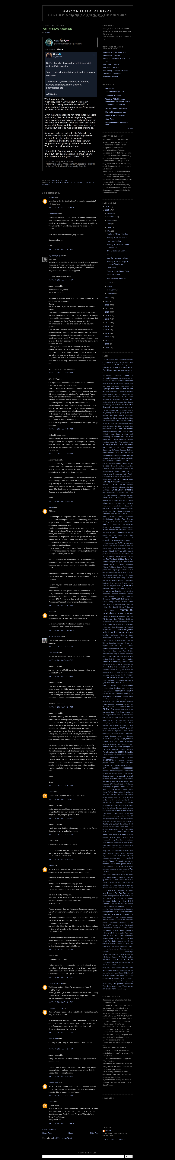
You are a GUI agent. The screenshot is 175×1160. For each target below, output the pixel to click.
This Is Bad (129, 888)
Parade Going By (109, 739)
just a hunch (107, 656)
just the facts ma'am (118, 659)
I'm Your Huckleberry (119, 622)
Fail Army (126, 543)
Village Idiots (118, 930)
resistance (107, 781)
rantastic (106, 773)
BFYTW (129, 415)
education (122, 530)
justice (130, 659)
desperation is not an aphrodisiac (115, 508)
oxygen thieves (109, 736)
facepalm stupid (112, 543)
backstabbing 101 (108, 405)
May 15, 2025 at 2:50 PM (61, 818)
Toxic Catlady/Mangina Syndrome (121, 909)
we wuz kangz (108, 949)
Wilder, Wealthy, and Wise (116, 108)
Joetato (130, 651)
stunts (117, 853)
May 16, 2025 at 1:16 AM (61, 950)
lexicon (112, 669)
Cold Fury (109, 119)
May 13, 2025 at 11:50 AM (61, 208)
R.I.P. (104, 768)
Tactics (105, 861)
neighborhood (111, 715)
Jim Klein (112, 651)
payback (126, 739)
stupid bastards (127, 853)
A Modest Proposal (122, 365)
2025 (107, 210)
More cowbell (116, 707)
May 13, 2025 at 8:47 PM (61, 280)
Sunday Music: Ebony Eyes (118, 271)
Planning (130, 749)
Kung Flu (112, 667)
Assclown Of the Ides (116, 394)
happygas (106, 588)
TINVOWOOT (125, 896)
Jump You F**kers (119, 653)
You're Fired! (107, 983)
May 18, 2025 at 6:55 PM (61, 1076)
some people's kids (125, 837)
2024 (107, 298)
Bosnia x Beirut (112, 431)
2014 (107, 333)
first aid (122, 551)
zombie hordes (111, 989)
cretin (130, 498)
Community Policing (122, 490)
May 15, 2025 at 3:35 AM (61, 676)
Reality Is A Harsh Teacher (117, 234)
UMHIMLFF (107, 925)
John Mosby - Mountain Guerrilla (115, 70)
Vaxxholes (107, 930)
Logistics (116, 680)
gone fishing (121, 577)
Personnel (115, 749)
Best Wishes (119, 415)
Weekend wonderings (118, 951)
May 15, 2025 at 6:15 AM (61, 707)
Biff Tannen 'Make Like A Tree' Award (116, 421)
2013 (107, 337)
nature (131, 709)
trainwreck (112, 912)
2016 (107, 326)
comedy (117, 479)
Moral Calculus (107, 707)
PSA (112, 762)
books (105, 431)
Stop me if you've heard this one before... (118, 848)
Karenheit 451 (107, 664)
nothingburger (107, 723)
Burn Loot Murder (108, 442)
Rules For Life (108, 789)
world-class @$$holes (119, 975)
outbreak (129, 733)
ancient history (118, 383)
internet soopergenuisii (116, 640)
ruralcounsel (53, 1083)
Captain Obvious (109, 455)
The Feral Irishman (113, 95)
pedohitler (106, 744)
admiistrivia (129, 373)
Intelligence (114, 635)
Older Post (94, 1133)
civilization (118, 468)
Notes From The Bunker (115, 115)
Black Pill (125, 423)
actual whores (116, 373)
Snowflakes (124, 824)
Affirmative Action (124, 378)
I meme (111, 610)
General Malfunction (115, 572)
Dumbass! (129, 527)
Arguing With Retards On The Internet (66, 182)
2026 (107, 206)
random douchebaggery (112, 771)
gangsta (114, 570)
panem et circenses (125, 736)
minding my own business (113, 693)
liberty (118, 670)
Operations (106, 733)
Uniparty (117, 927)
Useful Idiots (128, 927)
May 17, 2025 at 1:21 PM (61, 1002)
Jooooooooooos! (108, 653)
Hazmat (115, 593)
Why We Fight (127, 967)
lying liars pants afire (111, 683)
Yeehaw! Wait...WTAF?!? (116, 278)
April (109, 283)
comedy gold (127, 479)
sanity (131, 789)
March (110, 286)
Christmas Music (108, 468)
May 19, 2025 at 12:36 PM (61, 1123)
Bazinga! (109, 413)
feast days (117, 548)
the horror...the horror (115, 872)
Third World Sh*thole (116, 888)
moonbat (119, 704)
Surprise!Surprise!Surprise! (111, 858)
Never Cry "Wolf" (122, 715)
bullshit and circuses (110, 439)
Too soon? (129, 904)
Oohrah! (129, 728)
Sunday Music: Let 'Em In (117, 237)
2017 (107, 323)
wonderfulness (122, 970)
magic (113, 685)
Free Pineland (127, 562)
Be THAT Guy (116, 413)
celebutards (128, 455)
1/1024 (120, 359)
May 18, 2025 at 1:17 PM (61, 1049)
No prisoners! (120, 720)
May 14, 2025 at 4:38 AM (61, 454)
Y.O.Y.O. (130, 978)
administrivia (107, 375)
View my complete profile (114, 1139)
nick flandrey (54, 214)
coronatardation (111, 495)
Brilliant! (105, 434)
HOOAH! (117, 602)
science (124, 795)
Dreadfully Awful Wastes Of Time (113, 522)
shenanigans (111, 808)
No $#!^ (111, 720)
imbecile (120, 624)
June (109, 227)
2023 (107, 301)
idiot (109, 624)
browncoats (115, 437)
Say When (124, 792)
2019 (107, 315)
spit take (114, 842)
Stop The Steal (108, 850)
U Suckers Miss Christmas (124, 920)
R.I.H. (131, 765)
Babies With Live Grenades (113, 402)
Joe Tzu (122, 651)
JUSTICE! (106, 661)
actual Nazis (117, 370)
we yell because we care (123, 949)
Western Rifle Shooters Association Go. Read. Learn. (117, 100)
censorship (106, 458)
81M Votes (115, 362)
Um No (130, 922)
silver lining (106, 821)
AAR (116, 367)
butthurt (112, 447)
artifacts (108, 391)
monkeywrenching (109, 704)
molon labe (115, 701)
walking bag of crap (125, 941)
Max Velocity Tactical (111, 67)
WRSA (47, 33)
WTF (124, 978)
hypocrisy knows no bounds (123, 604)
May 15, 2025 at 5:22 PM (61, 835)
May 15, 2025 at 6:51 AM (61, 786)
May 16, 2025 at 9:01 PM (61, 977)
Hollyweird (106, 599)
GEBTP (130, 570)
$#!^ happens (113, 359)
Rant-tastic (128, 771)
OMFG (122, 728)
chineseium (129, 466)
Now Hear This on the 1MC (121, 723)
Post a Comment (49, 1129)
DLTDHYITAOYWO (118, 514)
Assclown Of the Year (123, 397)
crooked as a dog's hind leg (114, 500)
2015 (107, 330)
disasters (106, 514)
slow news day (127, 821)
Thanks (112, 864)
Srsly (125, 842)
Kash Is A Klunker (114, 241)
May (109, 231)
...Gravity (106, 359)
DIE (110, 511)
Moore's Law (128, 704)
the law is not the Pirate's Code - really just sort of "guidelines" (118, 877)
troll (131, 914)
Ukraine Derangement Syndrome (114, 922)
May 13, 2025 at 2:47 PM (61, 249)
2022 (107, 305)
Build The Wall (126, 437)
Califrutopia (115, 450)
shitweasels (121, 810)
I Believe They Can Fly (110, 607)
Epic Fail (121, 538)
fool (104, 559)
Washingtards (123, 946)
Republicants (128, 778)
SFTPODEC (106, 805)
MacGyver (123, 683)
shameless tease (122, 805)
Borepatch (109, 88)
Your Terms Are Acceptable (117, 258)
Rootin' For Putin (126, 787)
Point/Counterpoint (110, 752)
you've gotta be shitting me (122, 983)
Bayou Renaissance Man (115, 112)
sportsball (120, 842)
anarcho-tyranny (108, 383)
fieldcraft (111, 551)
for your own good (116, 562)
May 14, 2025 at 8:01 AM (61, 605)
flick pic (105, 556)
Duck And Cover (119, 524)
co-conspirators (125, 476)
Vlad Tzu (106, 936)
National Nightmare (121, 709)
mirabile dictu (127, 696)
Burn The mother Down (124, 442)
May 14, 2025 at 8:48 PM (61, 660)
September (112, 217)
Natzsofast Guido (117, 712)
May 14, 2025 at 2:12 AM (61, 373)
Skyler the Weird (55, 636)
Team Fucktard (116, 861)
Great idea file (107, 586)
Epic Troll (129, 538)
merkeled (110, 691)
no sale (130, 720)
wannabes (106, 943)
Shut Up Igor (122, 813)
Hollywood (115, 599)
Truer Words (107, 917)
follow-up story (127, 556)
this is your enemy (110, 890)
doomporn (129, 516)
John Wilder (53, 653)
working (113, 973)
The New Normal (117, 880)
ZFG (104, 989)
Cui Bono (129, 500)
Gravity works (127, 583)
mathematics (108, 688)
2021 (107, 308)
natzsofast (106, 712)
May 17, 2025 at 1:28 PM (61, 1032)
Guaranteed (111, 268)
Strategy (111, 853)
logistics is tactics (126, 680)
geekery (105, 572)
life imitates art (127, 669)
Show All (130, 128)
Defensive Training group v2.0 (114, 52)
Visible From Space (126, 933)
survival (129, 858)
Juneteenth (129, 653)
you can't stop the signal (110, 981)
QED (111, 765)
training (105, 912)
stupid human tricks (110, 856)
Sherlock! (119, 808)
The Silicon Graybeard (114, 92)
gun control (127, 585)
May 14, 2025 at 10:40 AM (61, 630)
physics (122, 749)
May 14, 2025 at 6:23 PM (61, 647)
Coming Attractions (112, 482)
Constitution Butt (122, 492)
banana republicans (119, 407)
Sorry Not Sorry (117, 840)
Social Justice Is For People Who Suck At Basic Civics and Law (118, 826)
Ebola (105, 529)
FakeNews (126, 546)
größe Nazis (116, 586)
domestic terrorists (116, 516)
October (110, 213)
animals (126, 383)
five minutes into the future (119, 554)
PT (118, 763)
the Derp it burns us (115, 866)
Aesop (51, 507)
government (117, 580)
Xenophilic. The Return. (115, 105)
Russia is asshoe (121, 789)
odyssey (116, 725)
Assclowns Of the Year (123, 399)
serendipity (128, 803)
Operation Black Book (124, 731)
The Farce (125, 869)
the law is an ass (117, 874)
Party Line (119, 739)
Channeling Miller (108, 463)
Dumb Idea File (119, 527)
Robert (51, 197)
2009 (107, 344)
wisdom (106, 970)
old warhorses (113, 728)
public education (127, 763)
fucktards (112, 567)
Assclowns (107, 399)
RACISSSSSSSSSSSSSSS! (122, 768)
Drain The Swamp (124, 519)
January (110, 293)
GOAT (105, 577)
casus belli (119, 455)
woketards (112, 970)
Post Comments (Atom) (62, 1138)
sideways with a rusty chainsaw (115, 816)
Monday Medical (126, 701)
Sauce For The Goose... (111, 792)
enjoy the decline (115, 535)
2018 (107, 319)
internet (105, 640)
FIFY (117, 551)
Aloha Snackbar (126, 381)
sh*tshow (114, 805)
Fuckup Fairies (122, 567)
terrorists (106, 864)
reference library (116, 778)
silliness (130, 818)
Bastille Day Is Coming (118, 410)
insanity (105, 635)
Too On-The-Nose (117, 904)
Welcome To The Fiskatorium (122, 957)
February (111, 290)
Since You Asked (113, 275)
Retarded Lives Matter (120, 781)
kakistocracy (116, 661)
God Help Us (111, 577)
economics (113, 530)
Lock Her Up (108, 680)
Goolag (108, 580)
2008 (107, 347)
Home (70, 1133)
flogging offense (114, 556)
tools (104, 906)
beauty (124, 413)
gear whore (122, 570)
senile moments (115, 800)
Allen (50, 612)
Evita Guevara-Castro (122, 540)
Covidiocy (106, 498)
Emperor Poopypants (118, 532)
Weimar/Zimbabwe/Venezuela (113, 954)
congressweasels (109, 492)
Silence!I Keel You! (119, 818)
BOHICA (118, 426)
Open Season (108, 731)
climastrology (117, 474)
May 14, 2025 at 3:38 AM (61, 429)
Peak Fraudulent (126, 741)
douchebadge (108, 519)
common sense (117, 484)
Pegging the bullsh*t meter (121, 744)
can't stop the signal (124, 453)
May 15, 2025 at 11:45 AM (61, 799)
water (131, 946)
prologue (130, 760)
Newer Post (47, 1133)
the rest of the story (122, 882)
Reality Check (122, 773)
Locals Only (129, 677)
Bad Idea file (119, 405)
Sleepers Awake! (116, 821)
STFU (104, 845)
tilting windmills (114, 896)
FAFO (120, 543)
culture (105, 503)
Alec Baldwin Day (114, 381)
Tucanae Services (56, 983)
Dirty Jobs (117, 511)
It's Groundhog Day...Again (115, 643)
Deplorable (129, 506)
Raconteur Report (88, 11)
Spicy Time (107, 842)
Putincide (106, 765)
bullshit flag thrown (126, 439)
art (104, 391)
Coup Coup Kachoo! (125, 495)
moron (123, 707)
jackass (130, 646)
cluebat (117, 476)
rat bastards (113, 773)
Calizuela (123, 450)
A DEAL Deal (124, 362)
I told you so (127, 616)
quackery (117, 765)
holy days (125, 599)
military (129, 691)
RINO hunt (113, 784)
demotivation (117, 506)
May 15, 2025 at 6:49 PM (61, 859)
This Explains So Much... (116, 251)
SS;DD (109, 254)
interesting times (126, 635)
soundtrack (129, 840)
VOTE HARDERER (116, 936)
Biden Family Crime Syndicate (114, 418)
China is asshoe (117, 466)
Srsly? (130, 842)
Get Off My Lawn (126, 575)
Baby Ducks (128, 402)
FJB (131, 554)
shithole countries (111, 810)
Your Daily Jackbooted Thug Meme (118, 986)
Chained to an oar (124, 461)
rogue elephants (113, 787)
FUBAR (105, 564)
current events (114, 503)
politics (121, 752)
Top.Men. (109, 906)
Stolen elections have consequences (120, 845)
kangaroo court (127, 661)
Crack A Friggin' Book (119, 498)
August (110, 220)
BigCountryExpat (55, 255)
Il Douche (114, 624)
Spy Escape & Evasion (112, 74)
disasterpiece (128, 511)
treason (120, 912)
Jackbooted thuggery (111, 648)
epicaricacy (108, 540)
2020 (107, 312)
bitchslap (119, 423)
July (109, 224)
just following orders (121, 656)
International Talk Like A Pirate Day (118, 638)
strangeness (119, 850)
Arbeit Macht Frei (126, 386)
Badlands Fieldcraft (110, 77)
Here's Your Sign (117, 596)
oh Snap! (123, 725)
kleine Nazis (117, 664)
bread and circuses (125, 431)
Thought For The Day (116, 893)
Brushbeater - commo (111, 55)
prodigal (121, 760)
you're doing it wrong (126, 981)
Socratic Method (109, 837)
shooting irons (112, 813)
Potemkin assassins (113, 755)
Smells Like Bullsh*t (111, 824)
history (130, 596)
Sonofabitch (106, 840)
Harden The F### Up (118, 588)
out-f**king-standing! (118, 733)
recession (106, 778)
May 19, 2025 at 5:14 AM (61, 1096)
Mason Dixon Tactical (111, 64)
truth (113, 917)
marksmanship (127, 686)
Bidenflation (129, 418)
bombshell (126, 426)
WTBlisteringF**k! (115, 978)
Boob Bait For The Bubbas (121, 429)
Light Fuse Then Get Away (111, 672)
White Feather (116, 967)
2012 (107, 340)
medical (117, 688)
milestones (119, 691)
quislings (124, 765)
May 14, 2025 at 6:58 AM (61, 501)
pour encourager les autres (118, 757)
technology (129, 861)
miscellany (106, 699)
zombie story (122, 989)
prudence (105, 763)
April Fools (115, 386)
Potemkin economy (126, 755)
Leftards (122, 667)
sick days (130, 813)
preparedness (109, 760)
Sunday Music (125, 856)
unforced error (118, 925)
